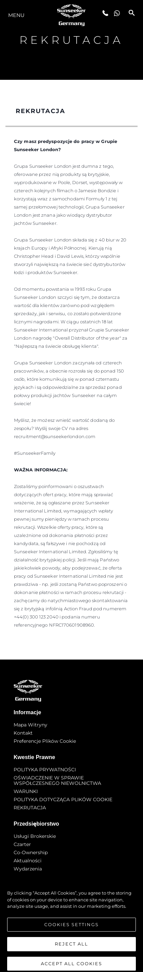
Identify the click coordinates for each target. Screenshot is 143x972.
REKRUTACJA (30, 808)
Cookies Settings (71, 932)
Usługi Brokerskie (35, 836)
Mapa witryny (30, 725)
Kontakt (23, 733)
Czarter (22, 844)
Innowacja (26, 877)
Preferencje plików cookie (45, 741)
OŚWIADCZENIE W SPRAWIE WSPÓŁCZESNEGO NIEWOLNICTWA (57, 780)
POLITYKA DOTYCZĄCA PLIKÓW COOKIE (63, 799)
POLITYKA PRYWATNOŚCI (45, 770)
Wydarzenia (28, 869)
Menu (16, 15)
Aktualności (28, 861)
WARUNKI (26, 791)
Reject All (71, 951)
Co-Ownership (31, 852)
